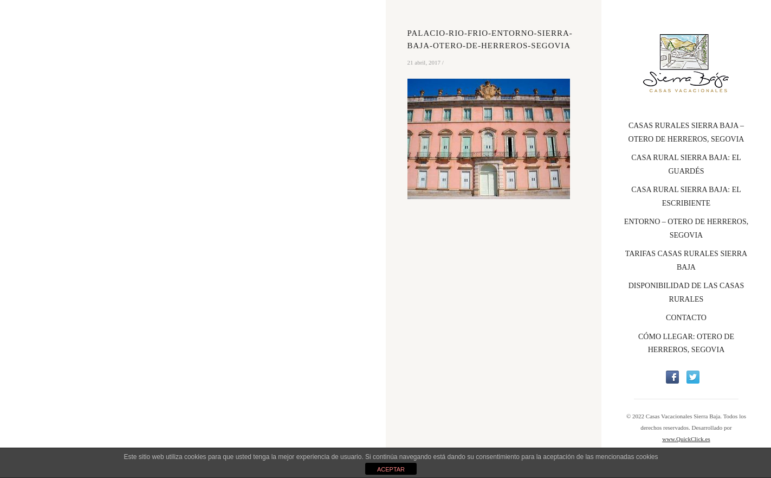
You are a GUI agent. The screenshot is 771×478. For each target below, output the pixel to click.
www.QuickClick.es (686, 439)
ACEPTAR (391, 469)
